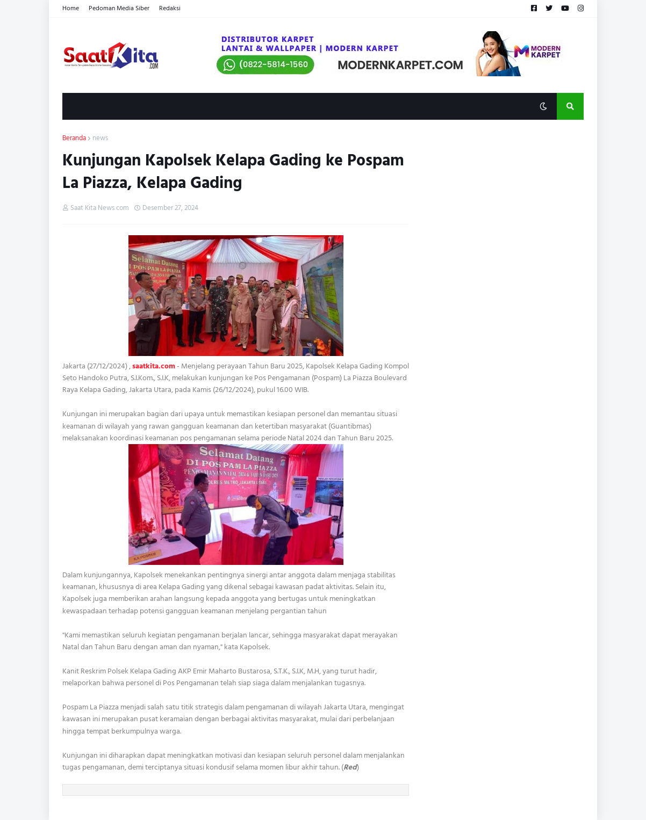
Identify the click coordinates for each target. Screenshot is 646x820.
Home (70, 8)
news (100, 138)
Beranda (74, 138)
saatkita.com (153, 366)
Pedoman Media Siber (119, 8)
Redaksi (170, 8)
